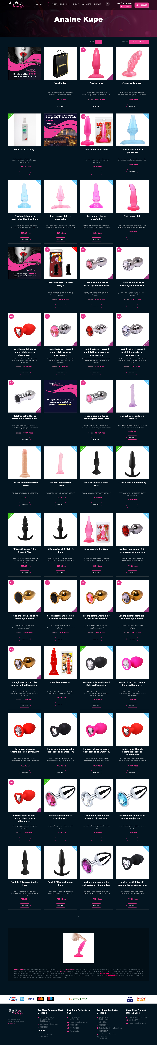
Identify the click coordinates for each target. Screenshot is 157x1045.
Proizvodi (40, 4)
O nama (76, 4)
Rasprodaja (87, 4)
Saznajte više (74, 1031)
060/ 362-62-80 (124, 3)
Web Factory (12, 1023)
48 (98, 41)
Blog (68, 4)
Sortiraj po (124, 41)
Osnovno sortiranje (138, 41)
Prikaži (92, 41)
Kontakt (98, 4)
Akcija (54, 4)
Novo (62, 4)
